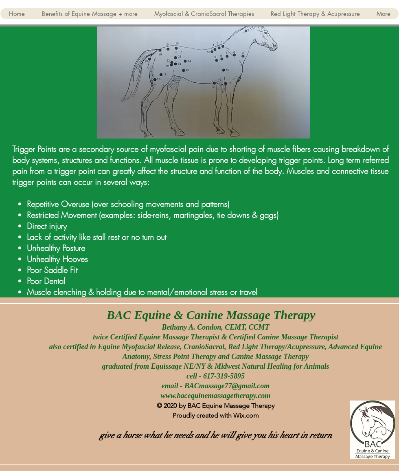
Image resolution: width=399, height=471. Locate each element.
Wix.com (246, 415)
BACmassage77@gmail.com (227, 386)
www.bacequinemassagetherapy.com (216, 396)
